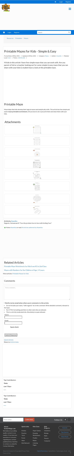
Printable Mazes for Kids (20, 273)
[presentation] (35, 329)
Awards (64, 428)
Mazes (26, 38)
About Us (5, 451)
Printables (18, 38)
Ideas (23, 440)
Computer (47, 441)
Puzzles (35, 438)
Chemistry (47, 430)
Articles (23, 430)
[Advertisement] (36, 17)
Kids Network (25, 443)
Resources (10, 38)
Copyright (18, 451)
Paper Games (37, 430)
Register (68, 2)
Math (45, 436)
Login (61, 2)
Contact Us (12, 451)
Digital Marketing (42, 451)
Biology (46, 433)
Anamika (14, 221)
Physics (46, 438)
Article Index (14, 342)
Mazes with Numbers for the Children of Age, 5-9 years (24, 270)
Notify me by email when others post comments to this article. (27, 303)
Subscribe (29, 419)
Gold (9, 58)
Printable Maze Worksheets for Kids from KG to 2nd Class (25, 266)
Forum (23, 438)
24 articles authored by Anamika (32, 227)
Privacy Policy (25, 451)
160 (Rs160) (21, 58)
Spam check (14, 327)
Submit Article (8, 340)
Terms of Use (6, 453)
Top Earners (65, 432)
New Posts (64, 436)
